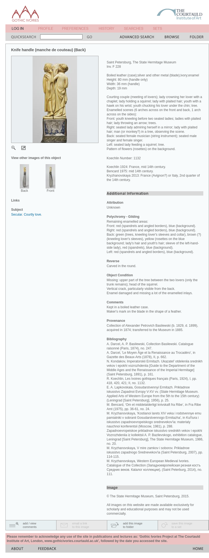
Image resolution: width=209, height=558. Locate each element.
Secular (16, 214)
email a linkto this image (80, 525)
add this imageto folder (132, 525)
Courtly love (32, 214)
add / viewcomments (30, 525)
